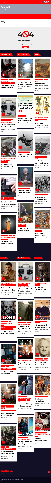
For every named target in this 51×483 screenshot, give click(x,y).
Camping (3, 119)
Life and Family (4, 323)
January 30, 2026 (6, 292)
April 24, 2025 (39, 88)
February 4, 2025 (40, 237)
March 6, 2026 (23, 232)
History (19, 79)
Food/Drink (42, 434)
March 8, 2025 (40, 403)
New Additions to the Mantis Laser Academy (7, 87)
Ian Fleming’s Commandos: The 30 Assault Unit (42, 163)
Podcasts (10, 323)
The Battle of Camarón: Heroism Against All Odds (41, 86)
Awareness (3, 283)
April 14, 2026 (22, 122)
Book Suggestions (21, 224)
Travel (10, 122)
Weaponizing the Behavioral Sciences (6, 285)
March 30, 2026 (6, 89)
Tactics (45, 119)
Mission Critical (11, 158)
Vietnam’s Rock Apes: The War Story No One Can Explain (25, 329)
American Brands (4, 79)
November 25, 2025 (24, 367)
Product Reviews (4, 81)
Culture (8, 283)
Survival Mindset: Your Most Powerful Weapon (8, 454)
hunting (3, 120)
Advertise (32, 480)
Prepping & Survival (22, 439)
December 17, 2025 (7, 417)
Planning (3, 366)
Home (2, 24)
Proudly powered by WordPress (7, 479)
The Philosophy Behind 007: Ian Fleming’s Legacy (41, 289)
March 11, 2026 (23, 195)
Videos (36, 436)
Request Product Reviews (44, 480)
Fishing (7, 119)
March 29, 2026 (6, 129)
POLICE (9, 160)
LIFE (12, 283)
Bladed (2, 158)
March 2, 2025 (40, 443)
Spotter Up (6, 7)
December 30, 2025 (24, 331)
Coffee (45, 432)
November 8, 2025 (6, 456)
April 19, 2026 (22, 86)
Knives (7, 237)
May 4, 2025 (39, 291)
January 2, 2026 (6, 376)
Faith (7, 321)
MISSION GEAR (8, 120)
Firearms (11, 79)
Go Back (25, 47)
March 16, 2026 (6, 168)
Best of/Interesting (39, 79)
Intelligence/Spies (26, 79)
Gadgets (11, 119)
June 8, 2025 (22, 408)
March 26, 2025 (40, 367)
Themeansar (3, 480)
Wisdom (46, 396)
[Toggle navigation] (26, 17)
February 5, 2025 (40, 201)
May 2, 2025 (39, 329)
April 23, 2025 (39, 127)
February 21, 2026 (6, 246)
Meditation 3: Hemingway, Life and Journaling (41, 441)
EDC (6, 158)
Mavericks (41, 194)
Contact (36, 480)
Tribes (36, 81)
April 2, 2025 (39, 165)
